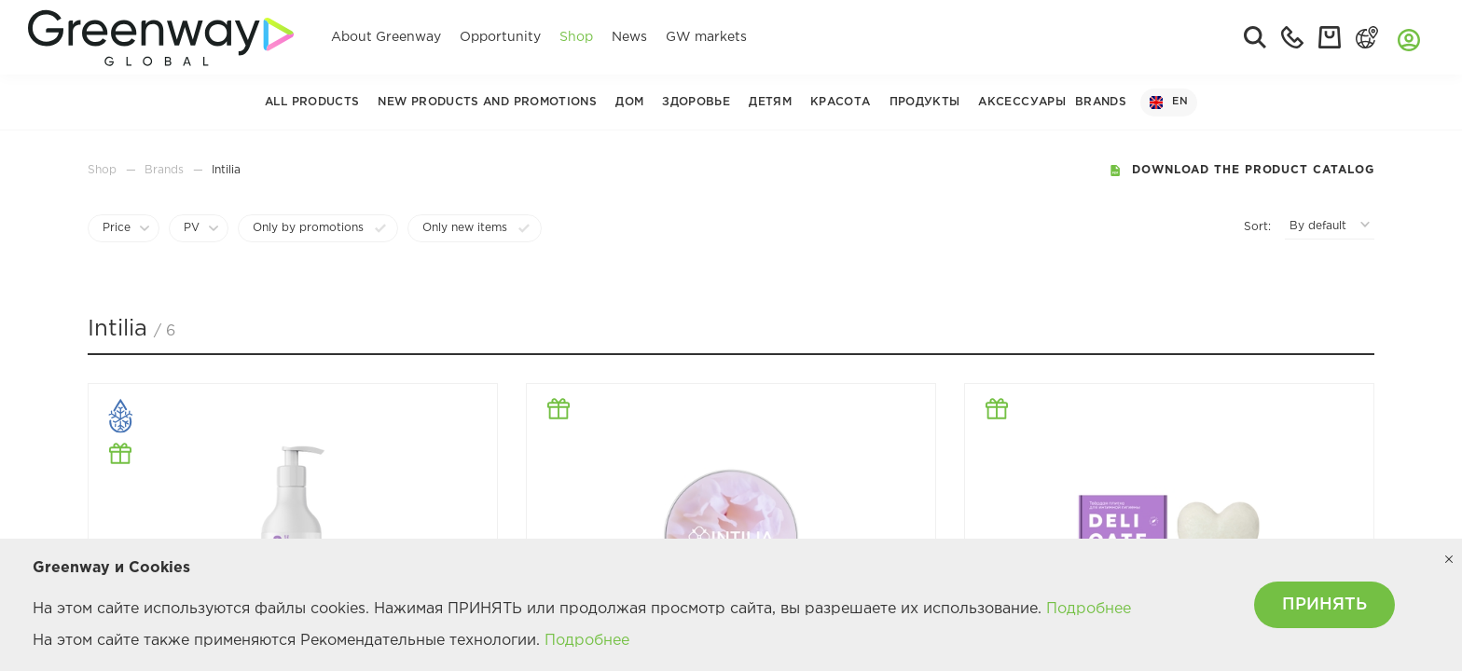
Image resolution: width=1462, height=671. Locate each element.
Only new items (464, 228)
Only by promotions (308, 228)
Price (117, 228)
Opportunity (500, 37)
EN (1169, 102)
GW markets (706, 37)
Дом (629, 102)
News (629, 37)
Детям (770, 102)
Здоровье (696, 102)
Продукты (925, 102)
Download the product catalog (1241, 170)
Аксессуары (1022, 102)
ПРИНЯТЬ (1324, 604)
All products (312, 102)
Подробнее (1088, 609)
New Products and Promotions (487, 102)
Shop (576, 37)
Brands (1100, 102)
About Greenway (386, 37)
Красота (840, 102)
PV (192, 228)
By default (1318, 226)
